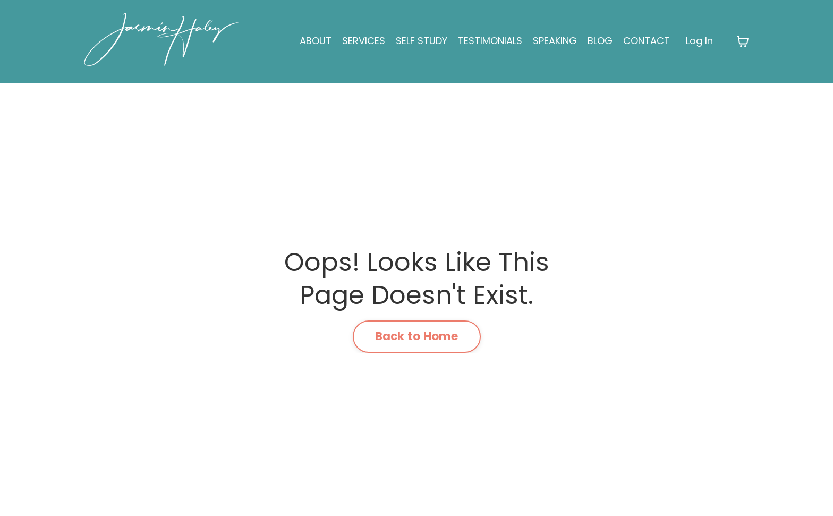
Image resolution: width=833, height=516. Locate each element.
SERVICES (363, 40)
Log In (699, 40)
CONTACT (646, 40)
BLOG (600, 40)
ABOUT (316, 40)
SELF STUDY (421, 40)
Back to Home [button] (416, 336)
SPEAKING (555, 40)
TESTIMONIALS (490, 40)
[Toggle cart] (742, 41)
